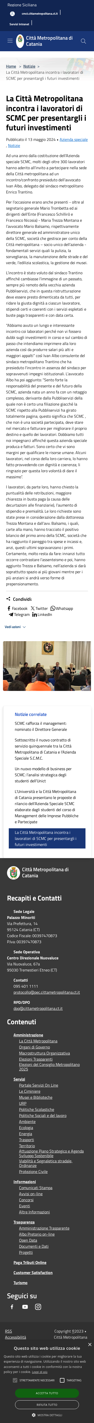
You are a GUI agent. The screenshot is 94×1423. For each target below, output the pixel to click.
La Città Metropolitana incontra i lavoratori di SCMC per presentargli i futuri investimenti (45, 838)
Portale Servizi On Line (38, 1085)
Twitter (39, 608)
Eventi (24, 1206)
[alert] (47, 1381)
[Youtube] (25, 1307)
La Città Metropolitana (38, 1041)
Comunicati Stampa (35, 1187)
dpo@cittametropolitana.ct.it (38, 1008)
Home (11, 66)
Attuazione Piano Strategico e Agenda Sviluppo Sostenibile (51, 1153)
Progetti (26, 1252)
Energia (25, 1133)
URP (22, 1103)
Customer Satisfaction (33, 1272)
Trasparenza (24, 1222)
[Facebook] (12, 1307)
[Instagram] (38, 1307)
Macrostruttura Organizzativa (44, 1053)
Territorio (27, 1145)
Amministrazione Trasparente (44, 1228)
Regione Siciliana (22, 5)
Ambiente (27, 1121)
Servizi (19, 1079)
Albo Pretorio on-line (37, 1234)
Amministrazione (28, 1035)
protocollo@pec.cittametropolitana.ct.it (47, 992)
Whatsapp (61, 608)
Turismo (21, 1283)
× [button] (89, 1345)
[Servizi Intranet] (19, 24)
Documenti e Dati (34, 1246)
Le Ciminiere (29, 1091)
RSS (8, 1331)
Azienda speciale (74, 139)
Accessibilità (15, 1337)
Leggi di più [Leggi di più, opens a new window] (40, 1372)
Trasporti (26, 1139)
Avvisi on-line (31, 1193)
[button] (37, 1380)
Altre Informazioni (34, 1212)
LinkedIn (42, 614)
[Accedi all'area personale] (12, 14)
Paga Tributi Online (30, 1262)
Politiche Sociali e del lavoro (42, 1115)
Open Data (28, 1240)
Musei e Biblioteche (35, 1097)
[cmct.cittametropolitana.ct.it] (40, 13)
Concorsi (26, 1199)
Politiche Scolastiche (36, 1109)
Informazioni (25, 1182)
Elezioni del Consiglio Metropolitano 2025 (49, 1066)
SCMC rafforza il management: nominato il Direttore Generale (41, 726)
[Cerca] (83, 41)
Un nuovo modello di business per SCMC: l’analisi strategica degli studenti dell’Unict (43, 775)
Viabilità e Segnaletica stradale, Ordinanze (45, 1163)
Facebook (17, 608)
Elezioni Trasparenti (36, 1059)
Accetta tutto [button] (47, 1393)
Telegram (19, 614)
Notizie (29, 66)
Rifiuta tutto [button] (47, 1405)
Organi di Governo (34, 1047)
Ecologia (26, 1127)
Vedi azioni (16, 627)
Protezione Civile (33, 1171)
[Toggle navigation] (10, 41)
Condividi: (19, 599)
